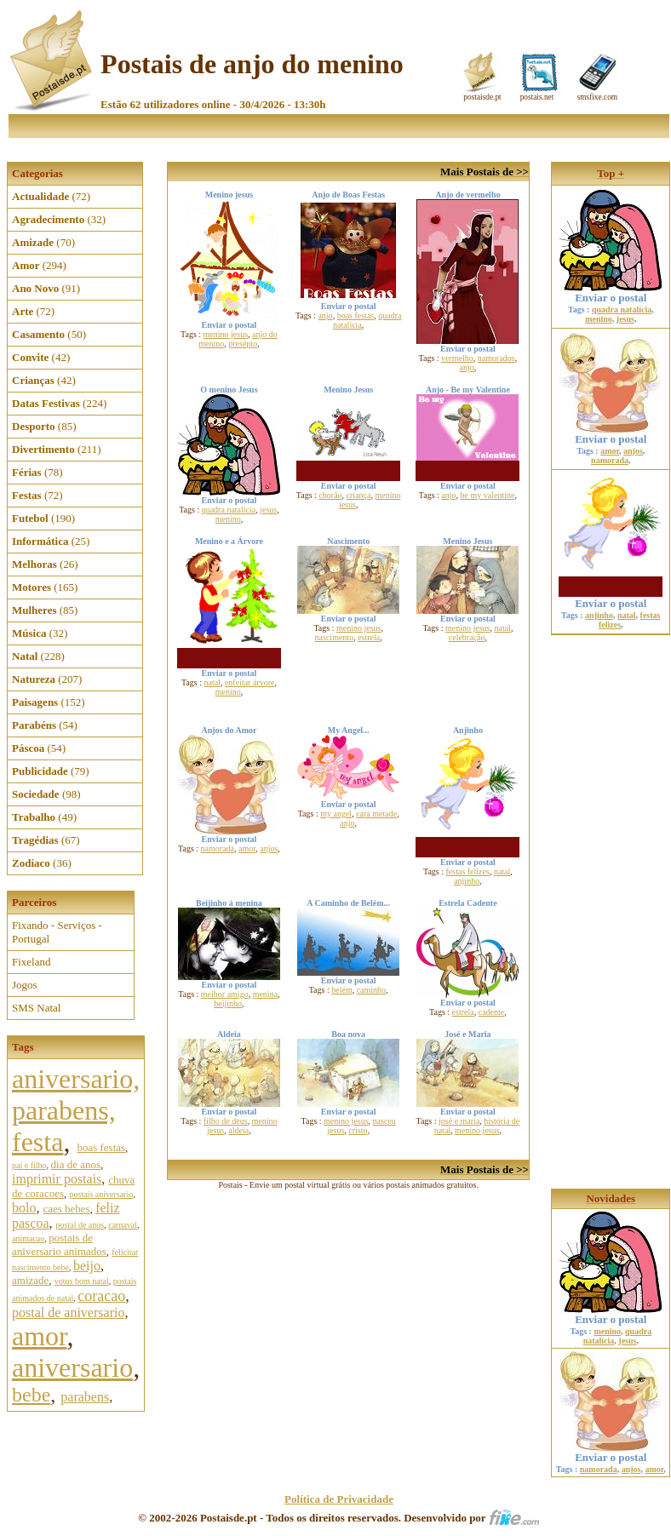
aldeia (238, 1130)
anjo (325, 315)
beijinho (228, 1003)
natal (212, 682)
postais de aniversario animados (59, 1244)
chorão (329, 495)
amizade (30, 1280)
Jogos (24, 984)
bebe (31, 1395)
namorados (496, 358)
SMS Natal (36, 1007)
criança (359, 495)
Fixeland (31, 961)
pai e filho (29, 1165)
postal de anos (80, 1224)
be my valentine (488, 495)
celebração (467, 637)
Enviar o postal (610, 292)
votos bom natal (81, 1281)
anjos (269, 848)
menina (265, 994)
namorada (217, 848)
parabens (84, 1397)
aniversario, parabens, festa (76, 1110)
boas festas (101, 1147)
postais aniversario (102, 1194)
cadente (492, 1012)
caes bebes (66, 1208)
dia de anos (75, 1164)
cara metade (376, 813)
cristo (357, 1130)
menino (228, 519)
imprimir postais (56, 1179)
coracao (101, 1295)
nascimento (334, 637)
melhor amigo (225, 994)
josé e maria (459, 1121)
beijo (86, 1265)
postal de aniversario (68, 1312)
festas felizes (468, 871)
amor (39, 1336)
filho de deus (226, 1121)
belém (341, 989)
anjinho (466, 880)
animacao (28, 1238)
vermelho (457, 358)
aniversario (72, 1367)
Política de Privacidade (338, 1499)
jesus (268, 509)
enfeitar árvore (250, 682)
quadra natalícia (229, 509)
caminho (371, 989)
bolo (24, 1208)
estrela (369, 637)
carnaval (122, 1224)
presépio (242, 343)
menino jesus (226, 334)
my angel (336, 813)
